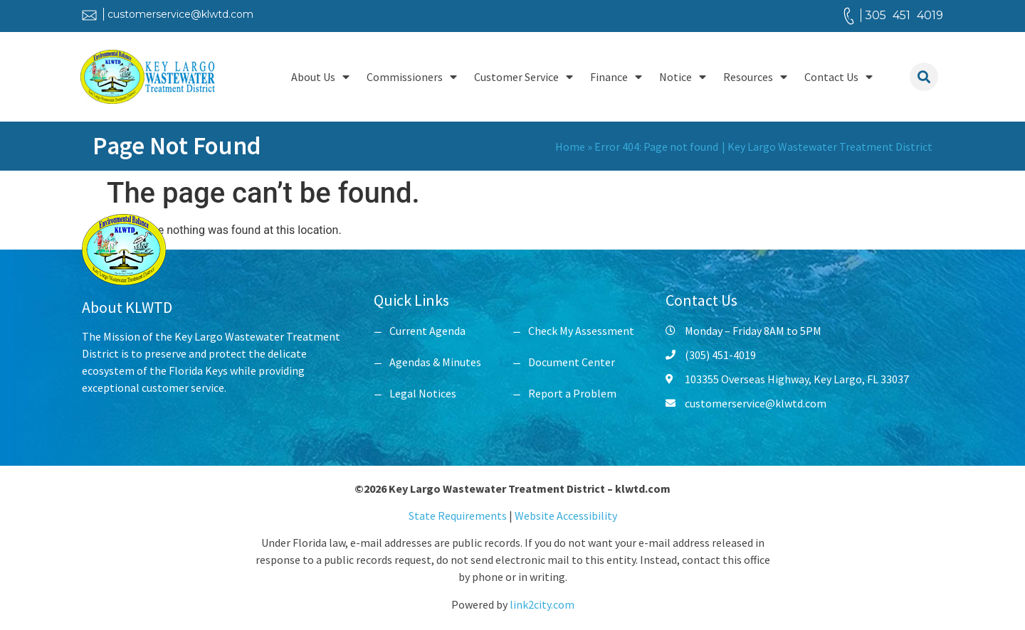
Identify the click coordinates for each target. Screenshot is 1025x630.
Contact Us (838, 77)
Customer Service (523, 77)
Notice (682, 77)
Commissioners (412, 77)
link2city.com (542, 604)
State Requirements (459, 515)
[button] (924, 77)
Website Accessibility (566, 515)
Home (570, 146)
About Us (320, 77)
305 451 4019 (904, 15)
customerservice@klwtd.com (180, 14)
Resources (755, 77)
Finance (616, 77)
